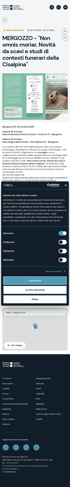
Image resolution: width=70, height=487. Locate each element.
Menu (65, 7)
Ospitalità (40, 394)
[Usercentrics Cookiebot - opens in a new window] (47, 185)
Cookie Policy (8, 399)
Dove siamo (7, 383)
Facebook (5, 447)
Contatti (5, 388)
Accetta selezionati (35, 290)
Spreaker (36, 447)
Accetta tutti (35, 280)
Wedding (40, 404)
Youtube (26, 447)
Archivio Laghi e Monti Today (48, 414)
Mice (38, 399)
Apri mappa (16, 345)
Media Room (41, 409)
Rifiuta (35, 299)
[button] (35, 326)
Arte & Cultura (8, 419)
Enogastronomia (43, 378)
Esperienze (6, 409)
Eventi (5, 19)
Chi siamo (6, 378)
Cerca (58, 7)
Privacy (5, 394)
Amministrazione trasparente (15, 404)
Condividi (65, 31)
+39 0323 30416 (11, 463)
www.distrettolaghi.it (10, 469)
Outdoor (5, 414)
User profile (52, 7)
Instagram (16, 447)
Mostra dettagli (53, 271)
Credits (39, 419)
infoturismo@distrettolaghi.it (13, 466)
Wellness (6, 424)
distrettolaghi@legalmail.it (37, 466)
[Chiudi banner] (66, 185)
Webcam (40, 383)
